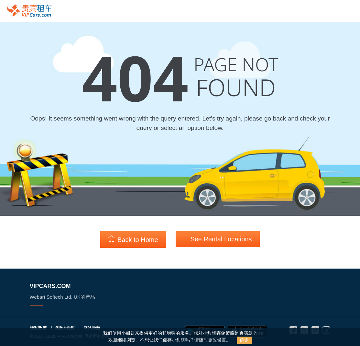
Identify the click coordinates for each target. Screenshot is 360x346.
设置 (221, 340)
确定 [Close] (244, 340)
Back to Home (133, 239)
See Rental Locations (217, 239)
